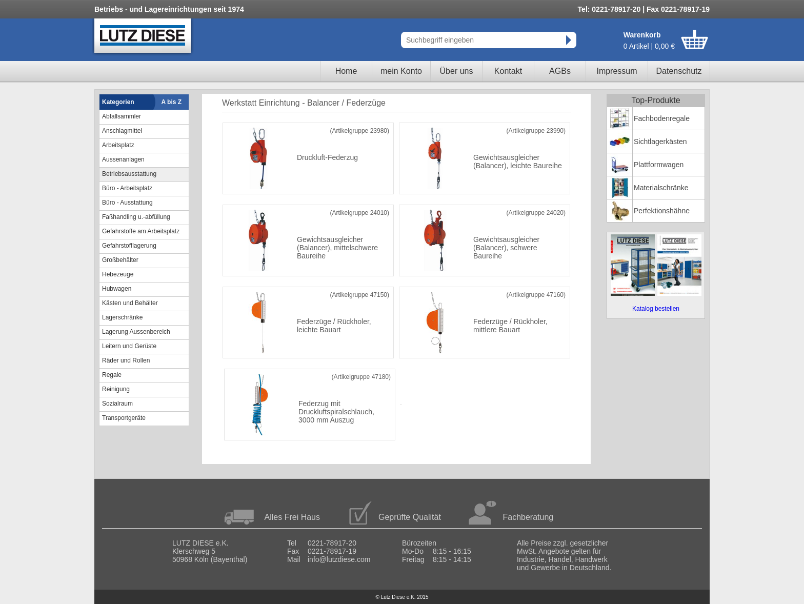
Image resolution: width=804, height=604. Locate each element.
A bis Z (172, 102)
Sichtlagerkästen (660, 141)
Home (346, 71)
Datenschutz (679, 71)
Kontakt (508, 71)
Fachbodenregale (662, 118)
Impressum (616, 71)
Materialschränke (661, 188)
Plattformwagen (659, 164)
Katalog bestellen (655, 308)
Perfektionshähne (662, 211)
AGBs (560, 71)
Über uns (456, 71)
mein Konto (401, 71)
